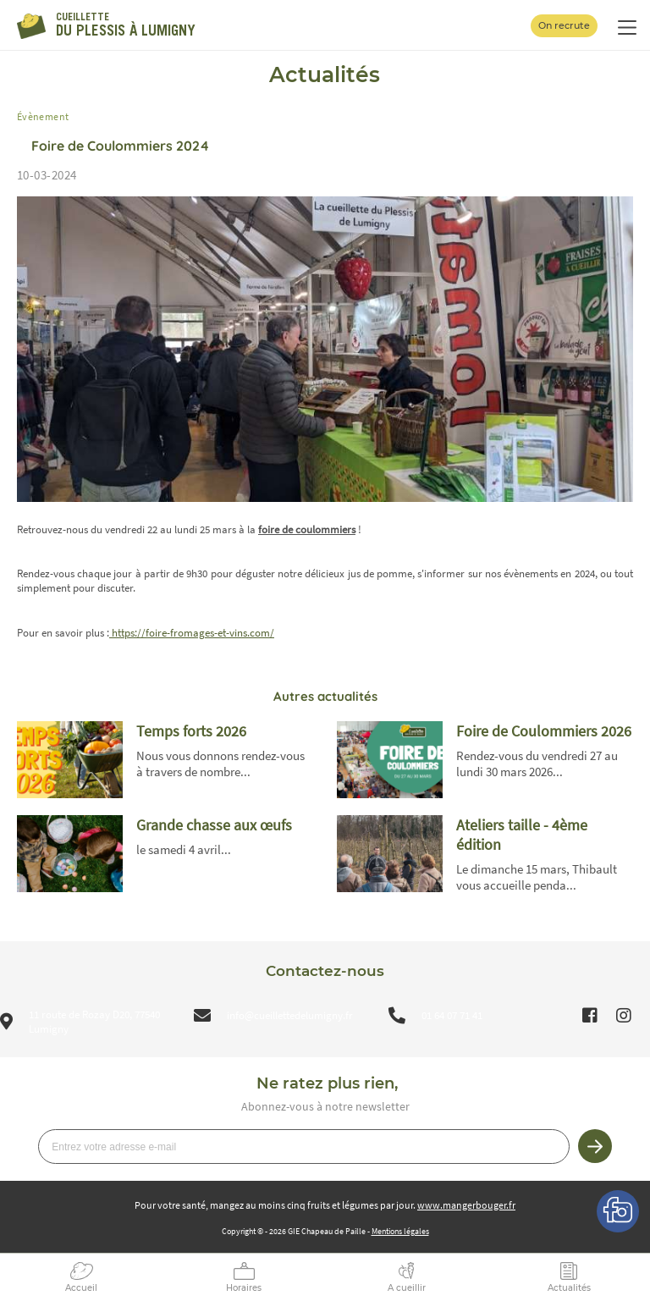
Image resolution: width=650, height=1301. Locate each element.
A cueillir (407, 1287)
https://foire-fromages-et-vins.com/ (191, 633)
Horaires (244, 1287)
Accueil (81, 1287)
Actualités (569, 1287)
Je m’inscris (595, 1146)
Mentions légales (400, 1231)
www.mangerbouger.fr (466, 1205)
